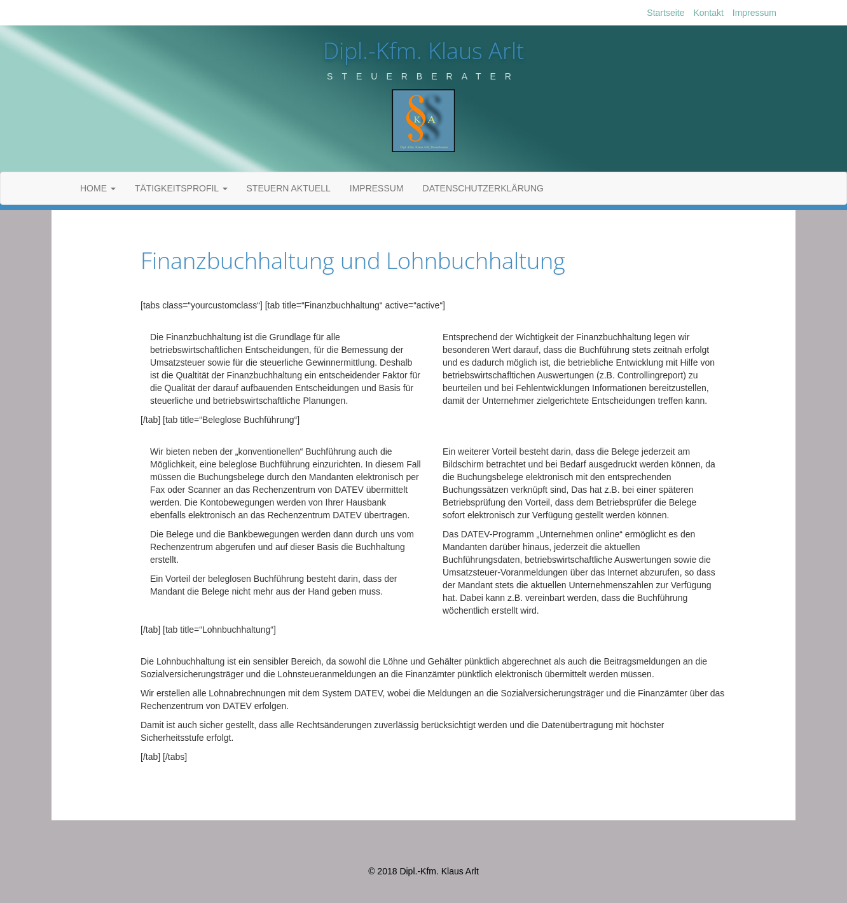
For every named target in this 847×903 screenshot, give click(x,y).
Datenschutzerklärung (483, 188)
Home (98, 188)
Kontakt (708, 13)
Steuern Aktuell (289, 188)
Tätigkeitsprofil (181, 188)
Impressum (754, 13)
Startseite (665, 13)
